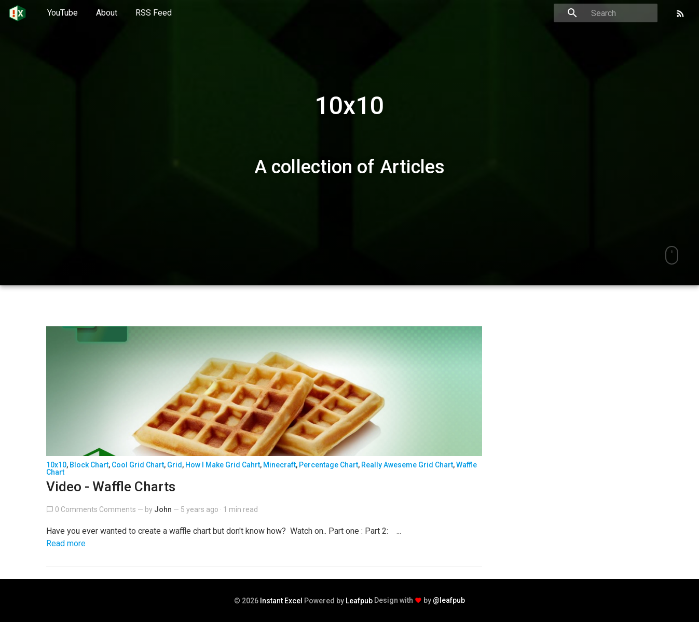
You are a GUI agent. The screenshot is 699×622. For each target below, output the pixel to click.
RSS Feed (153, 13)
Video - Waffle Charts (110, 486)
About (106, 13)
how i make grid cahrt (222, 465)
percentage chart (328, 465)
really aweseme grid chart (407, 465)
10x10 (56, 465)
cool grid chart (138, 465)
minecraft (279, 465)
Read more (66, 543)
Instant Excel (281, 601)
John (163, 509)
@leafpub (449, 600)
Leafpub (359, 601)
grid (174, 465)
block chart (89, 465)
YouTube (62, 13)
